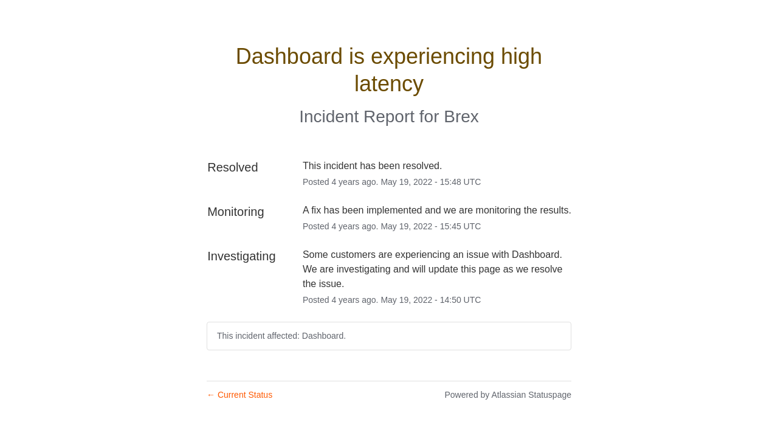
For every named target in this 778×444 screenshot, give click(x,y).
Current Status (239, 395)
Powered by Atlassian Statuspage (507, 395)
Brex (461, 116)
